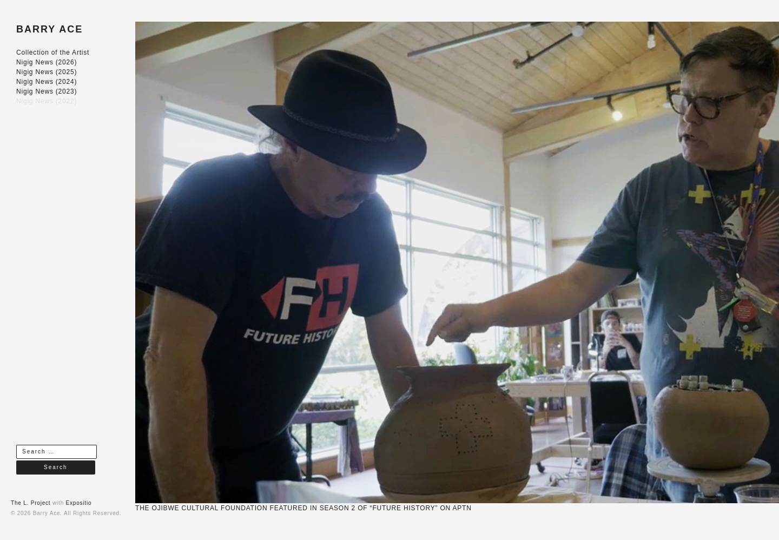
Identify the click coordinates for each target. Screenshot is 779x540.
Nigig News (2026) (46, 62)
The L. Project (30, 503)
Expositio (79, 503)
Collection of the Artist (52, 52)
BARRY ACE (49, 29)
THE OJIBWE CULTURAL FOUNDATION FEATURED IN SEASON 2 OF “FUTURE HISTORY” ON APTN (303, 508)
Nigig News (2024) (46, 81)
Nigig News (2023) (46, 91)
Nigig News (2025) (46, 72)
